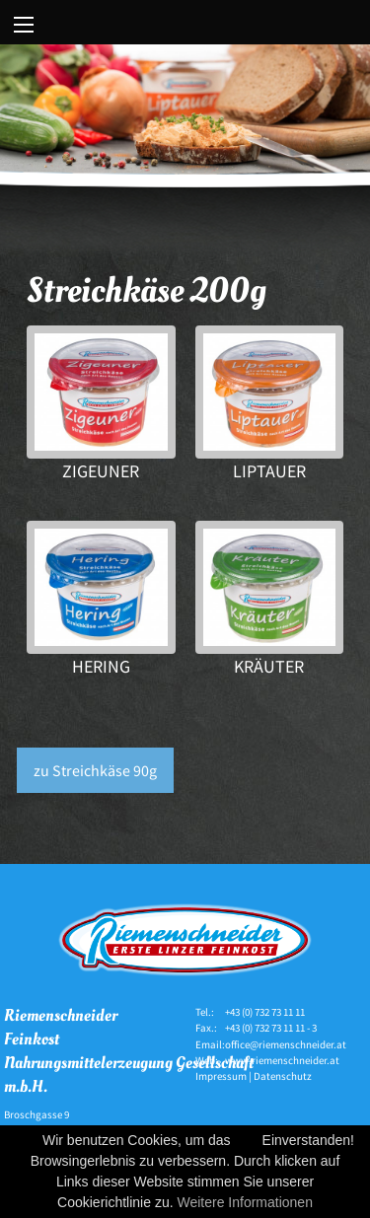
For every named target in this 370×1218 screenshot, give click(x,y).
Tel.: (204, 1012)
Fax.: (206, 1028)
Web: (206, 1060)
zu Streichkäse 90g (95, 770)
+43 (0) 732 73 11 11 (265, 1012)
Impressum (221, 1076)
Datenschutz (283, 1076)
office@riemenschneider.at (285, 1044)
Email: (210, 1044)
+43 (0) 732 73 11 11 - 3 (271, 1028)
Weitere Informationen (244, 1202)
